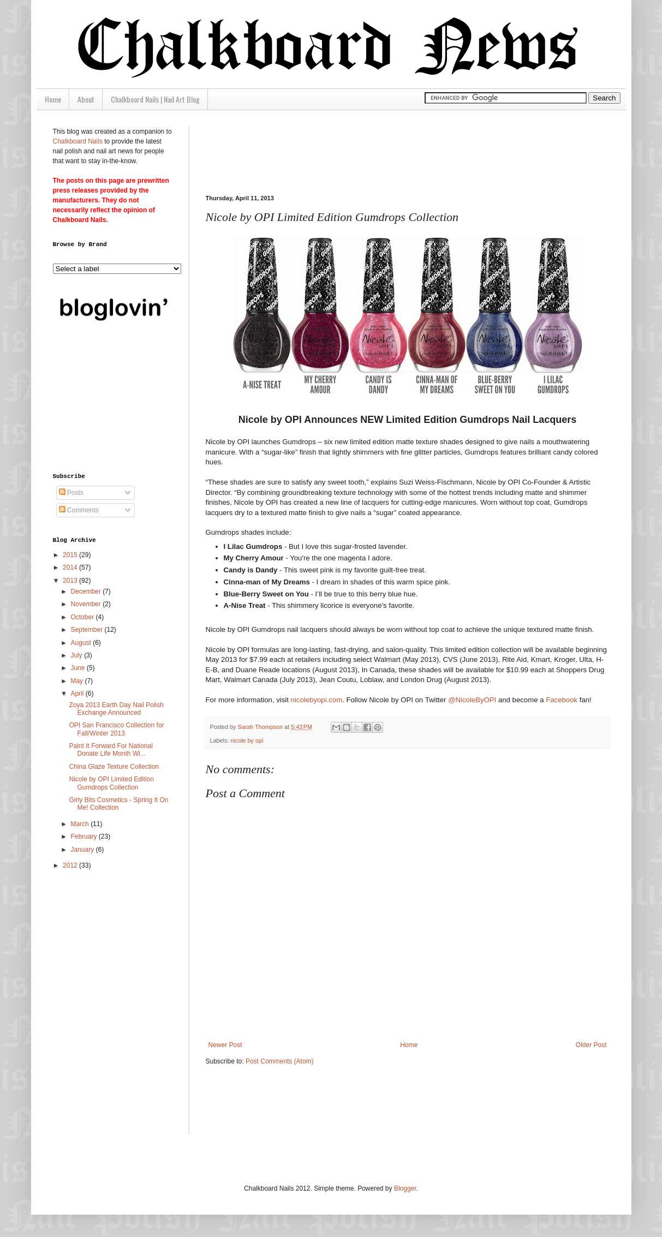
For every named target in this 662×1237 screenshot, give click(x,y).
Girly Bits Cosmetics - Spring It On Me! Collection (118, 803)
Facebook (561, 700)
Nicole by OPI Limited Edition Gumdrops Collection (111, 783)
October (83, 617)
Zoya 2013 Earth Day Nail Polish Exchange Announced (116, 708)
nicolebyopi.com (317, 700)
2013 (71, 580)
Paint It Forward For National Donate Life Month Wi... (110, 749)
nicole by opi (246, 740)
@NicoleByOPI (472, 700)
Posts (71, 493)
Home (53, 99)
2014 (71, 567)
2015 (71, 555)
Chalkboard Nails (78, 141)
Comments (79, 510)
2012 (71, 865)
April (77, 693)
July (77, 655)
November (86, 604)
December (86, 591)
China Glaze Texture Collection (114, 766)
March (80, 824)
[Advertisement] (404, 151)
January (83, 849)
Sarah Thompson (261, 727)
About (85, 99)
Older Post (591, 1045)
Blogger (405, 1188)
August (81, 643)
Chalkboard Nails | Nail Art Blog (155, 99)
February (84, 836)
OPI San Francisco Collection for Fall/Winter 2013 (116, 729)
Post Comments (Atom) (280, 1061)
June (78, 668)
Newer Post (225, 1045)
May (77, 681)
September (87, 630)
